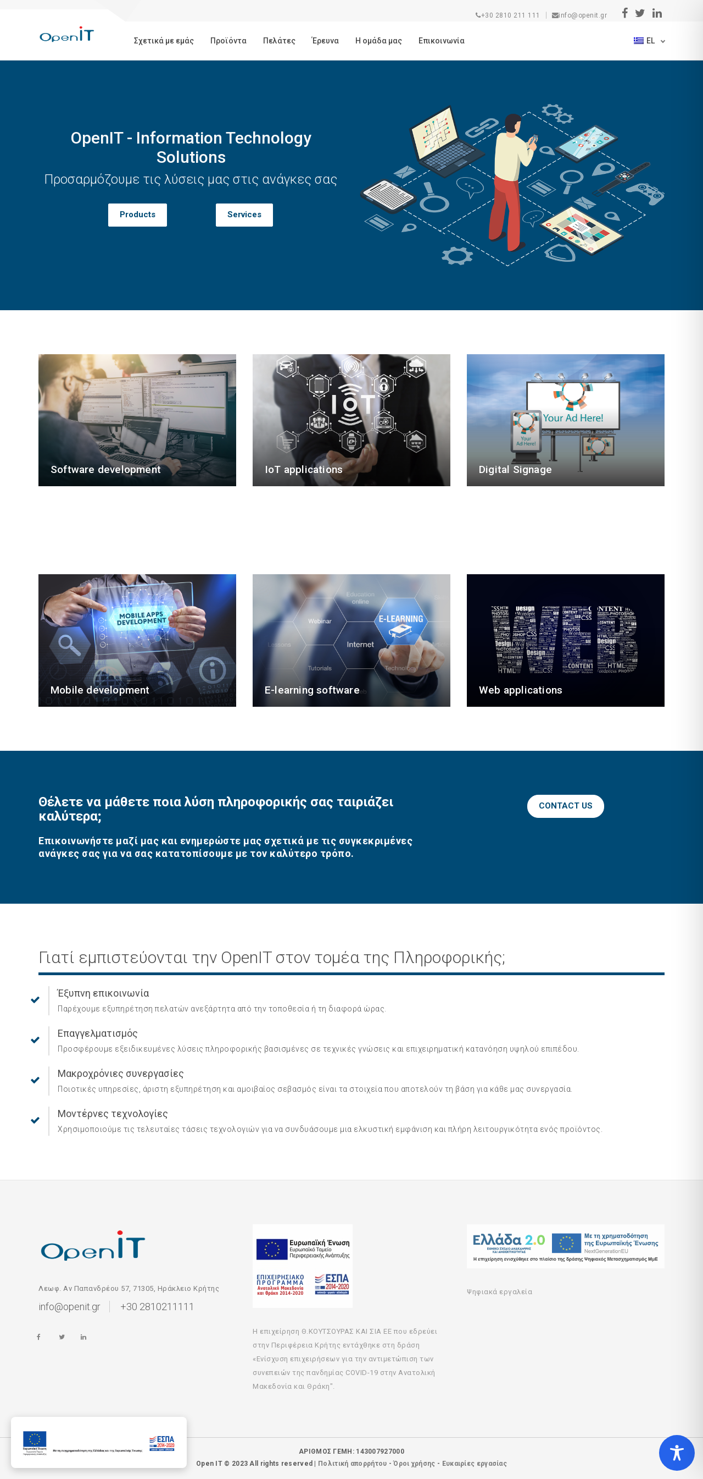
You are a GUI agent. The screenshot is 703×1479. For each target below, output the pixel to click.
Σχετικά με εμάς (164, 40)
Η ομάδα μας (378, 40)
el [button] (645, 40)
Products (137, 214)
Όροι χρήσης (414, 1463)
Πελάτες (279, 40)
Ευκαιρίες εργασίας (474, 1463)
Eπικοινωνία (442, 40)
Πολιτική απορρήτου (352, 1463)
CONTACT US (566, 806)
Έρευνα (325, 40)
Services (244, 214)
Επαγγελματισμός (98, 1033)
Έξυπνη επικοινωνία (103, 993)
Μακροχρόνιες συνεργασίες (121, 1073)
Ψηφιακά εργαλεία (499, 1292)
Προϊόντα (228, 40)
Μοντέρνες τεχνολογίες (113, 1113)
